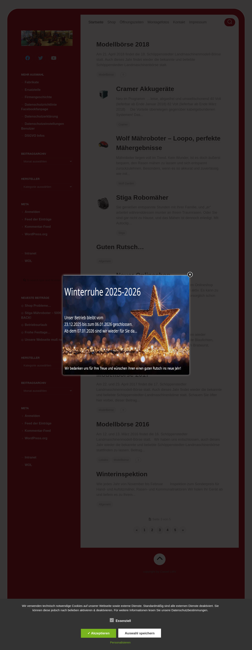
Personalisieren (120, 642)
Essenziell (120, 620)
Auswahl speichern (139, 633)
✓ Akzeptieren (98, 633)
